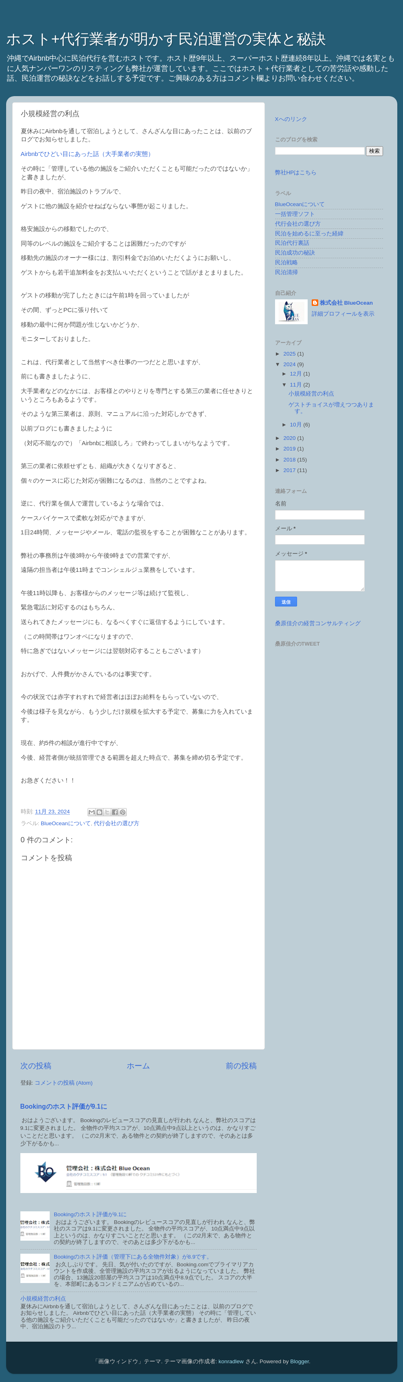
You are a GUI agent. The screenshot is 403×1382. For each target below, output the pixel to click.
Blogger (299, 1361)
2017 (290, 470)
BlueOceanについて (66, 823)
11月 (297, 385)
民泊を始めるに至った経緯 (309, 234)
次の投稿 (35, 1065)
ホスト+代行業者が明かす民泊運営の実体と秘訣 (166, 39)
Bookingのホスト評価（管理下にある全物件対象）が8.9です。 (133, 1257)
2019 (290, 449)
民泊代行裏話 (292, 243)
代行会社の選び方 (116, 823)
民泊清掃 (286, 272)
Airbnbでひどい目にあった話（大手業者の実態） (87, 154)
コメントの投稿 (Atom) (63, 1083)
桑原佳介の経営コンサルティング (318, 623)
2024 (290, 364)
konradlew (231, 1361)
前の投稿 (241, 1065)
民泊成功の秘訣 (295, 253)
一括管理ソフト (295, 214)
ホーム (138, 1065)
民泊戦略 (286, 262)
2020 (290, 438)
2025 (290, 354)
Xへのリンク (291, 119)
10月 (297, 425)
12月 (297, 374)
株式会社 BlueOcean (346, 303)
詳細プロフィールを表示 (343, 314)
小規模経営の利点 (43, 1299)
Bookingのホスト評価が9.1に (63, 1106)
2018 (290, 460)
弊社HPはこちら (296, 172)
